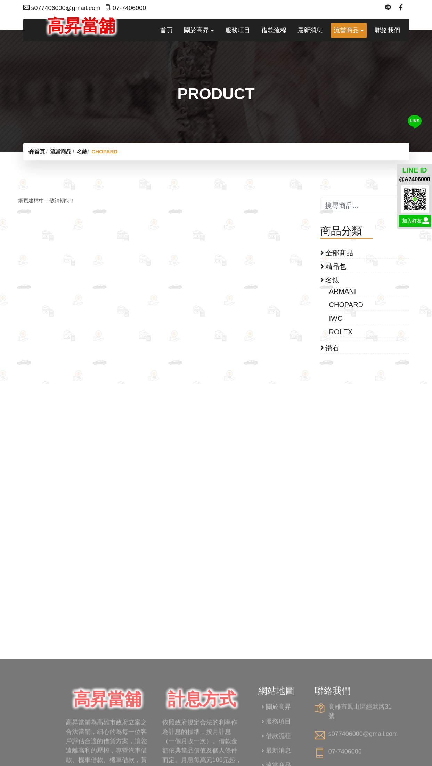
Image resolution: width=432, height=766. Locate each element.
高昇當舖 (78, 22)
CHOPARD (104, 151)
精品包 (334, 266)
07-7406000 (125, 8)
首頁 (36, 151)
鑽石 (330, 348)
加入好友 (412, 221)
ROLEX (341, 332)
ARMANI (343, 291)
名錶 (82, 151)
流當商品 (60, 151)
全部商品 (337, 253)
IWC (336, 318)
